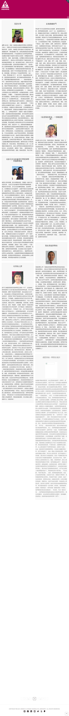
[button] (68, 17)
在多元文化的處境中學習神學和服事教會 (17, 160)
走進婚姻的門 (51, 24)
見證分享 (17, 24)
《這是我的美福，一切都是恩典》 (51, 118)
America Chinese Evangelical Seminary (33, 708)
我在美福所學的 (51, 245)
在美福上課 (17, 266)
